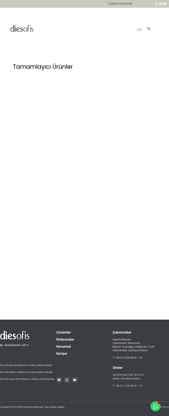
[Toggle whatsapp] (155, 406)
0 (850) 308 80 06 (120, 4)
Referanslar (65, 339)
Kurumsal (63, 346)
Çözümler (63, 332)
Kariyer (61, 353)
